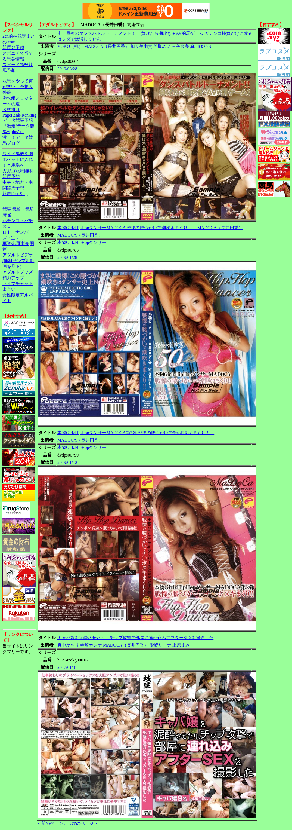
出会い (8, 289)
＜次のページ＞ (82, 823)
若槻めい (162, 46)
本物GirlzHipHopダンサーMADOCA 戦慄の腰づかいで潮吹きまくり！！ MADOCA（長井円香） (150, 227)
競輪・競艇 (23, 209)
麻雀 (6, 215)
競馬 (6, 209)
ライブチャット (17, 283)
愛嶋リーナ (160, 645)
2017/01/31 (67, 667)
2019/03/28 (67, 68)
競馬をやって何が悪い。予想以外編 (17, 87)
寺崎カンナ (91, 645)
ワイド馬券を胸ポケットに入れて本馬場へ (17, 159)
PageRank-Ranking (19, 115)
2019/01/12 (67, 462)
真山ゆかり (201, 46)
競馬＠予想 (13, 47)
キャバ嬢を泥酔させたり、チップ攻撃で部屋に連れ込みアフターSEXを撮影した (135, 637)
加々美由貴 (141, 46)
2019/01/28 (67, 257)
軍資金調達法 (15, 243)
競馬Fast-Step (14, 193)
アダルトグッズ (17, 272)
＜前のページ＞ (52, 823)
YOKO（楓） (70, 46)
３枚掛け (11, 109)
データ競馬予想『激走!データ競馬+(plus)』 (18, 126)
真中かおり (68, 645)
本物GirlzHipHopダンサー (81, 242)
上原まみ (181, 645)
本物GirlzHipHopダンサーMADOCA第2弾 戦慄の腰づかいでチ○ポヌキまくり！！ (135, 432)
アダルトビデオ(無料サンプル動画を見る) (18, 261)
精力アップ (13, 277)
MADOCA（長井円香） (106, 46)
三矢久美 (180, 46)
